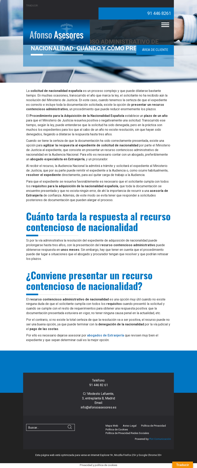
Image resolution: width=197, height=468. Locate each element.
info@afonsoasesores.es (98, 407)
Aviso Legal (129, 425)
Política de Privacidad (153, 425)
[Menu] (165, 24)
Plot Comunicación (160, 438)
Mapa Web (112, 425)
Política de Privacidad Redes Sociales (127, 433)
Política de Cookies (117, 429)
